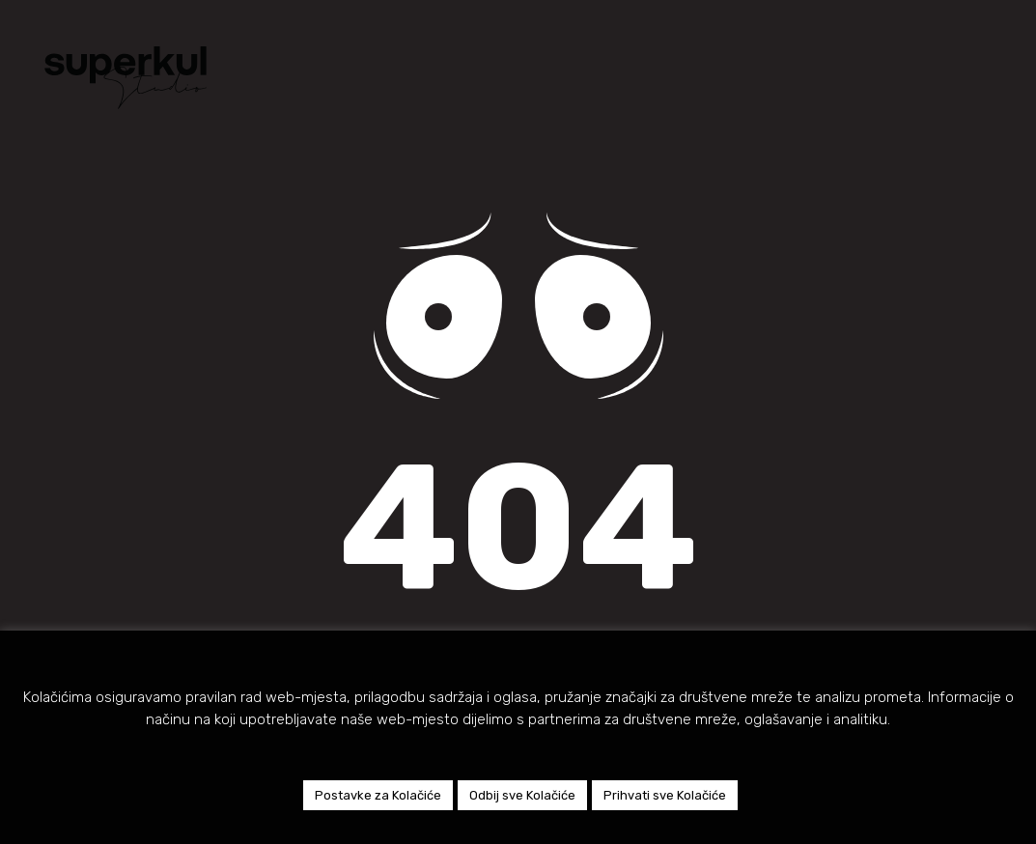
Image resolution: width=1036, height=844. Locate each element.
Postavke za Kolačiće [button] (378, 795)
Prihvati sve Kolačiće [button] (664, 795)
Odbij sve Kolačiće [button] (522, 795)
